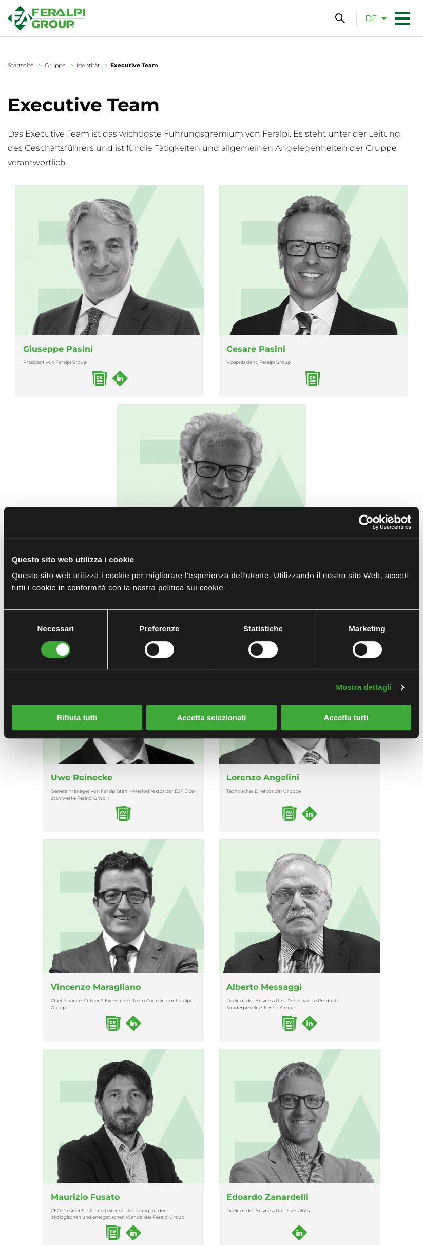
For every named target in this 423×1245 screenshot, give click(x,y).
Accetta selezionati (211, 717)
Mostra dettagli (363, 687)
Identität (88, 65)
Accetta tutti (345, 717)
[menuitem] (373, 18)
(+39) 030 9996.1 (155, 1171)
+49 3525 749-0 (260, 1171)
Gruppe (55, 65)
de (371, 18)
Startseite (21, 65)
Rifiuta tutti (77, 717)
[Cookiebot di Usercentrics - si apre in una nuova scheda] (366, 522)
